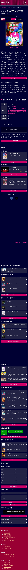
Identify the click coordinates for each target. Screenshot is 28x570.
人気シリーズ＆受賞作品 (9, 537)
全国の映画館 (7, 546)
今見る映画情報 (7, 567)
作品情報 (9, 7)
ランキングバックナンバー (10, 556)
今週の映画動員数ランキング (7, 294)
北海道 (2, 474)
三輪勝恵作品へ (13, 162)
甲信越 (2, 477)
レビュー (13, 19)
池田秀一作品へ (13, 190)
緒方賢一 (10, 111)
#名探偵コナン (18, 431)
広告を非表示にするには (20, 242)
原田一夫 (19, 111)
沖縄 (16, 482)
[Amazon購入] (14, 47)
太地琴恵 (23, 111)
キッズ (16, 495)
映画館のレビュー (8, 548)
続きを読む (13, 78)
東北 (16, 474)
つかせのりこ (17, 110)
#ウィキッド (10, 431)
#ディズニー (3, 434)
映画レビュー (14, 424)
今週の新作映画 (7, 534)
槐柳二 (10, 113)
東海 (16, 472)
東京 (2, 469)
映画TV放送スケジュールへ (14, 460)
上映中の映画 (7, 533)
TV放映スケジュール (8, 565)
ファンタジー (4, 15)
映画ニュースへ (13, 384)
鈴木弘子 (14, 113)
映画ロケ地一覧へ (13, 504)
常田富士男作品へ (13, 174)
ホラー (16, 498)
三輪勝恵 (14, 108)
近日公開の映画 (7, 536)
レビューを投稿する (13, 140)
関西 (2, 472)
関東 (16, 469)
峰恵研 (14, 111)
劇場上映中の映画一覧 (13, 318)
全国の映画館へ (13, 486)
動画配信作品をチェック (13, 341)
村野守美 (14, 107)
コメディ (3, 498)
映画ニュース (7, 562)
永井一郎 (23, 110)
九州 (2, 482)
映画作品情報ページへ (6, 519)
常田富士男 (19, 108)
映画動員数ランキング (9, 554)
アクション (3, 493)
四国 (16, 480)
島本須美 (12, 110)
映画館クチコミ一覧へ (13, 502)
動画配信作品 (7, 564)
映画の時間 (3, 7)
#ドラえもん (3, 431)
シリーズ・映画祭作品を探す (13, 436)
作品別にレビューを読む (9, 540)
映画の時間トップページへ (7, 522)
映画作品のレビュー (8, 538)
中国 (2, 480)
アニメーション (11, 15)
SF (1, 495)
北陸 (16, 477)
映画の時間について (13, 516)
